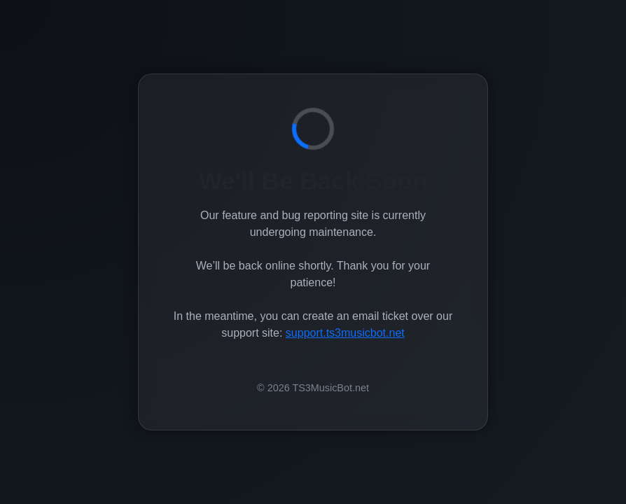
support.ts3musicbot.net (345, 333)
